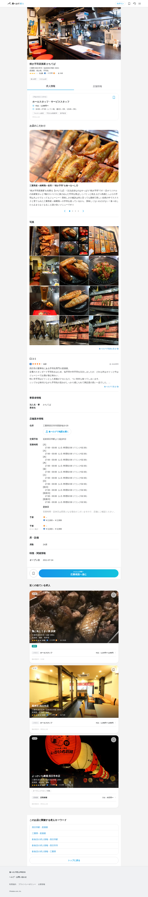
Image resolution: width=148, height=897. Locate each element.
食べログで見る (110, 387)
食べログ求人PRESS (17, 872)
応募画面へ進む (78, 573)
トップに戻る (74, 860)
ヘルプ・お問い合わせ (18, 877)
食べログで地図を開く (59, 431)
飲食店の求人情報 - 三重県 (44, 851)
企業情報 (41, 884)
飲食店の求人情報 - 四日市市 (45, 845)
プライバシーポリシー (27, 884)
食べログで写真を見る (107, 349)
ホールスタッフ (46, 653)
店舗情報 (97, 86)
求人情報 (50, 86)
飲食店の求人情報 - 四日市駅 (45, 839)
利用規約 (12, 884)
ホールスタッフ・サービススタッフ (50, 102)
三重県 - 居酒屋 (39, 833)
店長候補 (43, 797)
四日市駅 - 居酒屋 (40, 827)
